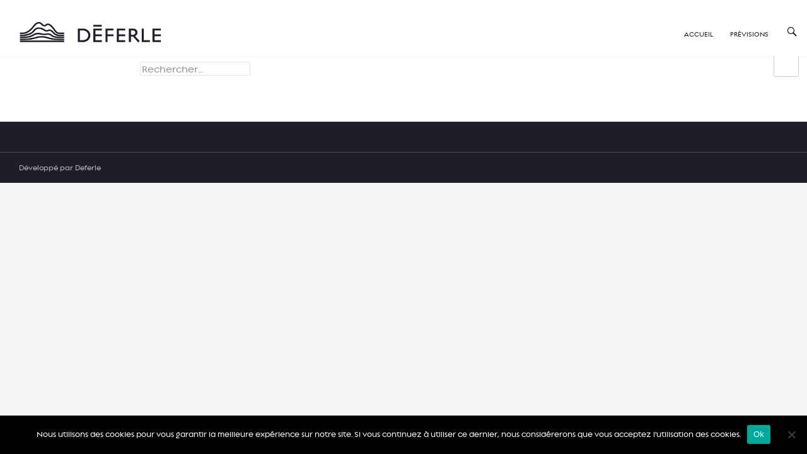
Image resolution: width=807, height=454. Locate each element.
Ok (758, 434)
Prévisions (749, 34)
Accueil (698, 34)
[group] (786, 66)
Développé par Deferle (60, 167)
